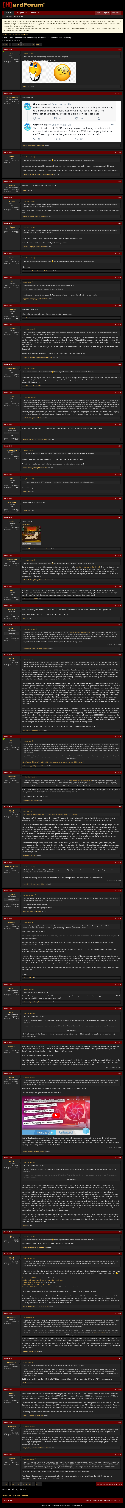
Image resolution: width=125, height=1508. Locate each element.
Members (33, 13)
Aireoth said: (27, 282)
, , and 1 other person (37, 271)
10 (26, 44)
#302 (119, 655)
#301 (119, 625)
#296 (119, 498)
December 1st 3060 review (31, 1278)
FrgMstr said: (28, 450)
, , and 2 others (36, 299)
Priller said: (27, 659)
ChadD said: (27, 741)
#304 (119, 772)
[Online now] (3, 51)
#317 (119, 1358)
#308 (119, 918)
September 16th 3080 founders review (35, 1287)
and (30, 599)
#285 (119, 197)
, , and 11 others (36, 1306)
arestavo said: (28, 1318)
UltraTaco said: (28, 157)
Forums (9, 13)
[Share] (115, 49)
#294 (119, 446)
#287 (119, 253)
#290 (119, 324)
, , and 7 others (34, 216)
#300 (119, 605)
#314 (119, 1232)
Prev (5, 44)
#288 (119, 277)
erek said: (26, 811)
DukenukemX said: (29, 629)
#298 (119, 555)
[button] (26, 13)
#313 (119, 1158)
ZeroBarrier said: (29, 895)
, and (31, 386)
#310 (119, 1009)
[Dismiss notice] (120, 21)
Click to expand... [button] (71, 758)
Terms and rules (98, 1500)
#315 (119, 1254)
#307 (119, 891)
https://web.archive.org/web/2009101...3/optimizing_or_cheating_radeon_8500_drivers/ (53, 762)
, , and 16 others (34, 246)
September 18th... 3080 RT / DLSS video (36, 1285)
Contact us (88, 1500)
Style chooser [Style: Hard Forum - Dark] (8, 1500)
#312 (119, 1073)
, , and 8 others (38, 174)
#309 (119, 984)
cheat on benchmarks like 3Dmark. (88, 567)
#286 (119, 223)
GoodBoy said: (28, 1013)
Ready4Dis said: (29, 397)
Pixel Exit (50, 1505)
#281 (119, 49)
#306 (119, 862)
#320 (119, 1454)
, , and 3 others (38, 357)
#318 (119, 1389)
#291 (119, 364)
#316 (119, 1313)
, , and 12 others (35, 1247)
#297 (119, 517)
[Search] (116, 13)
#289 (119, 305)
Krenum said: (28, 53)
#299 (119, 586)
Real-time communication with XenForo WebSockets (68, 1505)
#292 (119, 393)
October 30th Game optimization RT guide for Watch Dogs (42, 1280)
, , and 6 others (36, 1448)
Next (37, 44)
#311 (119, 1042)
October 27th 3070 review (31, 1282)
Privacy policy (108, 1500)
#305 (119, 807)
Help (115, 1500)
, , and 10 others (33, 145)
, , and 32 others (36, 439)
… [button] (13, 44)
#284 (119, 181)
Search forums (18, 16)
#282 (119, 93)
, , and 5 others (35, 468)
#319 (119, 1422)
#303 (119, 736)
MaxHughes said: (29, 1459)
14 (33, 44)
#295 (119, 474)
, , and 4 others (35, 884)
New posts (20, 13)
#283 (119, 152)
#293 (119, 424)
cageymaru (7, 40)
